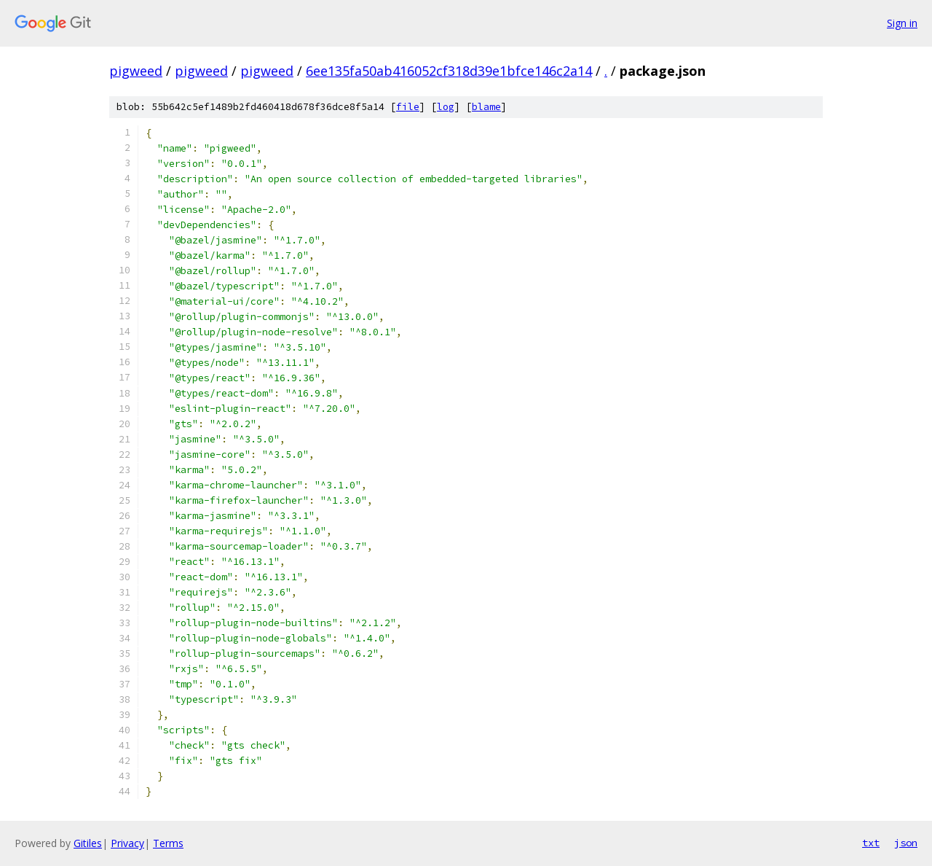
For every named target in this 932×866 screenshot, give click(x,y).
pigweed (135, 70)
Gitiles (88, 843)
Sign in (902, 23)
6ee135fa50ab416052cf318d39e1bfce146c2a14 (449, 70)
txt (871, 842)
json (905, 842)
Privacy (127, 843)
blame (486, 107)
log (445, 107)
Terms (168, 843)
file (407, 107)
